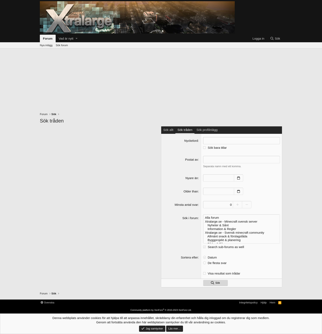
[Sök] (275, 38)
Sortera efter (189, 257)
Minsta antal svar (186, 204)
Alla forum (241, 217)
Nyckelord (191, 140)
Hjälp (264, 302)
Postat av (191, 159)
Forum (48, 38)
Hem (272, 302)
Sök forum (62, 45)
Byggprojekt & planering (241, 239)
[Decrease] (247, 204)
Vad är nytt (66, 38)
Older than (191, 191)
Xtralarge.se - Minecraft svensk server (241, 221)
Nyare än (191, 178)
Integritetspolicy (248, 302)
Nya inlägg (46, 45)
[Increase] (238, 204)
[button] (76, 38)
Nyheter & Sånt (241, 225)
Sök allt (168, 130)
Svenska (47, 302)
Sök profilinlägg (207, 130)
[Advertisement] (161, 79)
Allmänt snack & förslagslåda (241, 236)
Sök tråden (184, 130)
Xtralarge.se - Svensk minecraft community (241, 232)
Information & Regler (241, 228)
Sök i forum (190, 218)
